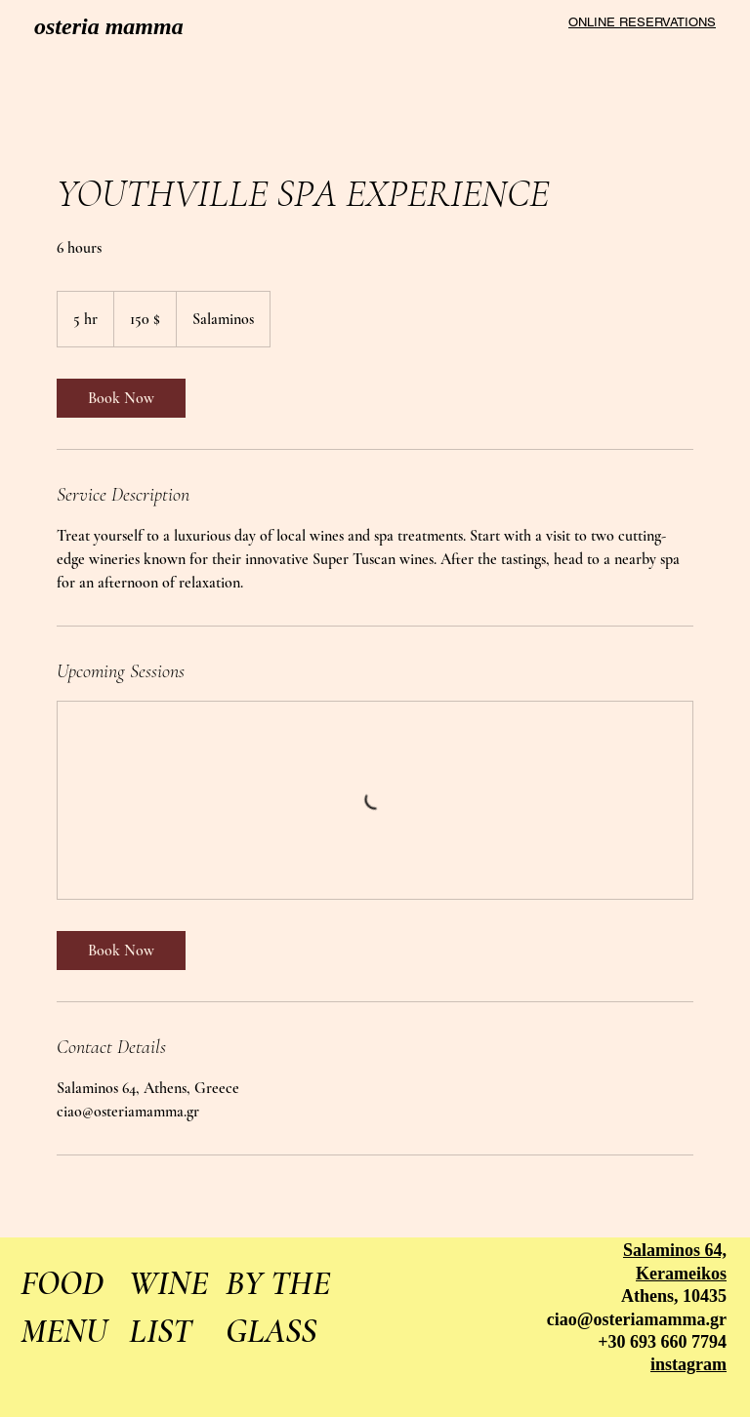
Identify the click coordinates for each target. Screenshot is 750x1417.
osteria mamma (109, 26)
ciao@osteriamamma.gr (637, 1319)
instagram (688, 1364)
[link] (121, 398)
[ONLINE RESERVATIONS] (637, 22)
